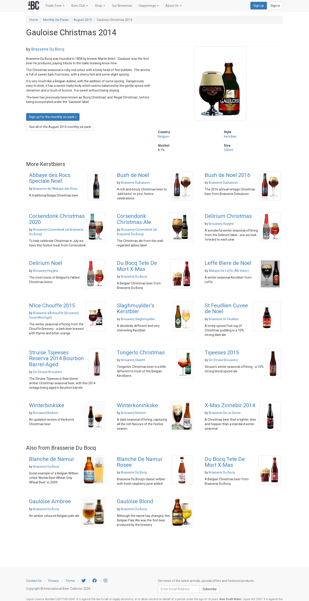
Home (34, 20)
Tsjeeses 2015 (222, 352)
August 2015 (83, 20)
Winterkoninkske (137, 405)
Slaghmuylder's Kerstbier (135, 308)
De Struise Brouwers (47, 372)
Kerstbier (230, 136)
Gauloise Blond (135, 501)
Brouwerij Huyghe (221, 224)
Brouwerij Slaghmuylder (138, 319)
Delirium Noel (45, 263)
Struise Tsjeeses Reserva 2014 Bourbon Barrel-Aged (56, 358)
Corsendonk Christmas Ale (134, 219)
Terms (70, 581)
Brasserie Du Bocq (47, 49)
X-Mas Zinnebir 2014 (230, 405)
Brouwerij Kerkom (45, 413)
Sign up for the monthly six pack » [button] (53, 117)
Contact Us (34, 581)
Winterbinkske (46, 405)
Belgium (164, 136)
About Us (174, 5)
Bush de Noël (133, 175)
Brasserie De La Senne (225, 413)
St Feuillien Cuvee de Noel (226, 308)
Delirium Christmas (228, 216)
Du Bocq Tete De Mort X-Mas (137, 266)
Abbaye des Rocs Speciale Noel (49, 178)
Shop (100, 5)
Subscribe (209, 589)
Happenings (149, 5)
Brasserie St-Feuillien (224, 319)
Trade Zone (55, 5)
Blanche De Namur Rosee (140, 462)
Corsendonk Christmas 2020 (57, 219)
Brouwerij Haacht (133, 360)
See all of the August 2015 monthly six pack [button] (60, 127)
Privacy (53, 581)
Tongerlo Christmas (141, 352)
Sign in (275, 5)
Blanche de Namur (51, 459)
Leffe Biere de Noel (228, 263)
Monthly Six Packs (56, 20)
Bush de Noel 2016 (227, 175)
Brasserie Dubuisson (135, 182)
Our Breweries (122, 5)
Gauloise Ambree (50, 501)
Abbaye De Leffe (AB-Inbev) (229, 271)
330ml (228, 150)
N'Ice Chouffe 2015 (52, 305)
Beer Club (79, 5)
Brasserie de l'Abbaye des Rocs (55, 188)
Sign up (258, 5)
